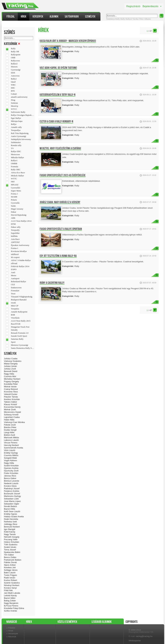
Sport (13, 342)
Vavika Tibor (138, 19)
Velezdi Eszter (10, 394)
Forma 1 (14, 194)
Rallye (13, 124)
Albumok (54, 16)
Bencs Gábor (10, 478)
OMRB (14, 163)
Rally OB (15, 51)
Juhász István (10, 366)
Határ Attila (9, 420)
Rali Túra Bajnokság (19, 133)
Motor (13, 275)
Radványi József (12, 488)
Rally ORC (15, 169)
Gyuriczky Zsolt (11, 470)
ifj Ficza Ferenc (11, 606)
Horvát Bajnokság (18, 215)
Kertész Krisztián (12, 399)
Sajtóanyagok (72, 16)
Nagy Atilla (9, 463)
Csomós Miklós (11, 455)
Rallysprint (15, 55)
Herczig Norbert (11, 445)
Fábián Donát (10, 562)
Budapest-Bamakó (18, 300)
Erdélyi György (11, 453)
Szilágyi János (10, 570)
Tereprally (15, 230)
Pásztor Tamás (11, 397)
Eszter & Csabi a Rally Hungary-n (56, 121)
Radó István (9, 577)
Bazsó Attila (9, 509)
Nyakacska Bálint (12, 552)
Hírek (23, 16)
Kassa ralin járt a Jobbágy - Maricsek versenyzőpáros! (68, 41)
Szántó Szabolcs (12, 583)
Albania (147, 19)
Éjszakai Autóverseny (20, 245)
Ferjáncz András (11, 491)
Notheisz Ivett (10, 521)
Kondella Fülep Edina (14, 608)
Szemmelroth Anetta (13, 448)
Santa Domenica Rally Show (22, 348)
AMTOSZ (15, 242)
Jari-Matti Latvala (12, 593)
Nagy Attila (9, 374)
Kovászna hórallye (19, 251)
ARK (13, 218)
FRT (13, 182)
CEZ (13, 284)
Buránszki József (12, 493)
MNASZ (14, 185)
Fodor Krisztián (11, 473)
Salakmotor (16, 142)
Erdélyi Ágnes (10, 514)
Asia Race (15, 239)
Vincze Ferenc (10, 442)
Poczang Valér (11, 539)
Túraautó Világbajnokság (21, 297)
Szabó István (10, 547)
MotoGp (14, 106)
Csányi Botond (11, 389)
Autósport (15, 278)
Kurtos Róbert (10, 580)
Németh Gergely (11, 537)
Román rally (16, 145)
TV (12, 148)
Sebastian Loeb (11, 498)
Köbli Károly (9, 532)
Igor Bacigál (9, 529)
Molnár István (10, 386)
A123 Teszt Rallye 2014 (21, 221)
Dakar (13, 212)
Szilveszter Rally (18, 112)
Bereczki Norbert (12, 527)
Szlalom (14, 103)
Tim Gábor (9, 555)
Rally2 (14, 79)
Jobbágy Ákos (10, 524)
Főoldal (11, 16)
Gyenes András (11, 468)
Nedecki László (11, 483)
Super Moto (16, 191)
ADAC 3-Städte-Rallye (21, 260)
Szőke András (10, 611)
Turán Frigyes (10, 575)
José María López (12, 501)
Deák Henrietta (11, 519)
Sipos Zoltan (10, 565)
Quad (13, 82)
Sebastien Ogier (11, 504)
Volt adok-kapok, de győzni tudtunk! (58, 67)
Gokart (14, 94)
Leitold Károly (10, 595)
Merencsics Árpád (12, 412)
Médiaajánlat (135, 640)
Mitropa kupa (16, 121)
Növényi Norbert (11, 585)
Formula (14, 166)
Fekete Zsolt (10, 425)
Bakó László (10, 572)
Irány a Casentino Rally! (52, 282)
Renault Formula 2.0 (19, 333)
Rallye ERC (16, 151)
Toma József (10, 549)
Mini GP (14, 306)
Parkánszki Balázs (12, 560)
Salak (13, 206)
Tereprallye (15, 130)
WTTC (14, 179)
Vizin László (9, 450)
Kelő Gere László (12, 511)
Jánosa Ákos (10, 476)
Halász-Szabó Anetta (14, 516)
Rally (122, 19)
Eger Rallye (16, 118)
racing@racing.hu (144, 636)
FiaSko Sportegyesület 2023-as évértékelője (63, 175)
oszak (13, 303)
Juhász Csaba (10, 358)
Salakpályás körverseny (21, 139)
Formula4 (15, 291)
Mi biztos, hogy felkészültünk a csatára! (60, 148)
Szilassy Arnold (11, 414)
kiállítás (14, 236)
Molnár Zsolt (10, 409)
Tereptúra (15, 309)
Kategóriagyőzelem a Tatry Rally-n (57, 94)
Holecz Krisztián (11, 542)
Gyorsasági (15, 70)
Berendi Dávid (10, 371)
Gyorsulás (15, 203)
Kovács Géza (10, 486)
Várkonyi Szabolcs (12, 361)
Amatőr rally (16, 127)
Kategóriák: (68, 51)
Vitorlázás (15, 318)
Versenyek (38, 16)
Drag (13, 100)
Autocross (15, 76)
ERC (13, 88)
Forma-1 (14, 248)
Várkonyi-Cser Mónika (14, 422)
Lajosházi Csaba (12, 417)
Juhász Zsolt (10, 369)
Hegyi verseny (17, 209)
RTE (13, 91)
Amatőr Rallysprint (19, 312)
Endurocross (16, 287)
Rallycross (15, 61)
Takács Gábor (10, 402)
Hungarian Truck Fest (20, 327)
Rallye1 (14, 160)
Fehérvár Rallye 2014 (20, 266)
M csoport (15, 257)
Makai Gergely (11, 363)
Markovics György (12, 496)
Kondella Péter (11, 384)
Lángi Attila (9, 432)
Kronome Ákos (11, 391)
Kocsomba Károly (12, 407)
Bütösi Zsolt (9, 435)
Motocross (15, 154)
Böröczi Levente (11, 481)
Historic (14, 67)
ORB (13, 58)
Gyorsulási (15, 188)
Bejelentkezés (150, 6)
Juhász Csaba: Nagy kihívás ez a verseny (60, 202)
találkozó (15, 254)
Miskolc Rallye (17, 176)
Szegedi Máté (10, 458)
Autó (13, 272)
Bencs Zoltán (10, 557)
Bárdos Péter (10, 427)
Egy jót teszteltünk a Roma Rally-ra (58, 256)
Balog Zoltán (10, 600)
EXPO (13, 269)
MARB (14, 197)
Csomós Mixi (10, 376)
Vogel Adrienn (10, 460)
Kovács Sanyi (10, 588)
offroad (14, 263)
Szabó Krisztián (11, 465)
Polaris (14, 200)
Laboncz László (11, 440)
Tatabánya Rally (113, 19)
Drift (13, 73)
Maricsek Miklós (11, 437)
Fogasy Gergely (11, 381)
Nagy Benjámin (11, 603)
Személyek (90, 16)
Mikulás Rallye (17, 157)
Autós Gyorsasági (18, 136)
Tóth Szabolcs (10, 544)
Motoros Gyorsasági (19, 345)
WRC (13, 85)
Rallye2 (128, 19)
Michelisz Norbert (12, 379)
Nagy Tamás (10, 534)
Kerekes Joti (10, 567)
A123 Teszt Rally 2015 (20, 321)
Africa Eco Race (18, 173)
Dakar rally (15, 227)
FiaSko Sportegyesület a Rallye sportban (61, 229)
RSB (13, 315)
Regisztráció (133, 6)
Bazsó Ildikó (9, 598)
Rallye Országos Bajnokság (22, 115)
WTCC (14, 109)
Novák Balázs (10, 506)
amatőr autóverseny (19, 97)
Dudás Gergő (10, 430)
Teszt (13, 294)
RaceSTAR (15, 324)
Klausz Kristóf (10, 404)
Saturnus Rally (17, 339)
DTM (13, 224)
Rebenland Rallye (18, 281)
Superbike (15, 233)
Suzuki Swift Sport (19, 336)
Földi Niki (8, 590)
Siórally (14, 330)
